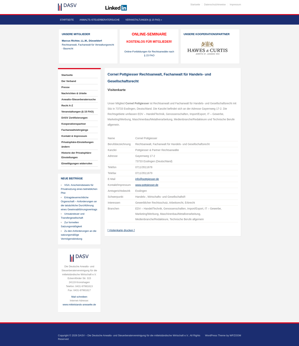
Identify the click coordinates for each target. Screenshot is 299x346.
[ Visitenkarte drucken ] (121, 230)
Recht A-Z (67, 105)
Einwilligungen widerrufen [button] (76, 163)
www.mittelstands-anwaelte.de (79, 304)
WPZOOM (235, 335)
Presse (65, 87)
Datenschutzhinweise (215, 4)
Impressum (235, 4)
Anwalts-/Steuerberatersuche (100, 19)
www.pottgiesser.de (146, 184)
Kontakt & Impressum (74, 136)
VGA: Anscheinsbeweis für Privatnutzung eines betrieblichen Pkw (79, 189)
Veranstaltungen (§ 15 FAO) (143, 19)
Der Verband (68, 81)
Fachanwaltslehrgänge (74, 129)
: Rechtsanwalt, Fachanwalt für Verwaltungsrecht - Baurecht (88, 44)
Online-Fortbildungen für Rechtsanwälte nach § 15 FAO (149, 53)
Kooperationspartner (73, 123)
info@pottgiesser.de (147, 179)
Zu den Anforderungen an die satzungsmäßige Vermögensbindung (78, 235)
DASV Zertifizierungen (74, 117)
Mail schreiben (79, 296)
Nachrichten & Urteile (74, 93)
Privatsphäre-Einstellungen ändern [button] (77, 144)
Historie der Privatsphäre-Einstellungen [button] (76, 155)
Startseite (195, 4)
